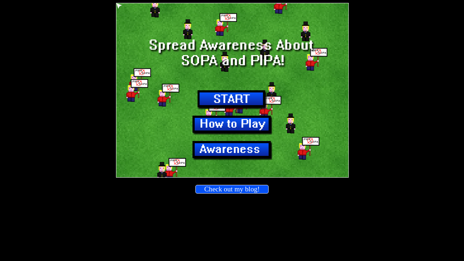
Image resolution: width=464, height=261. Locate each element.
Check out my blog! (232, 189)
